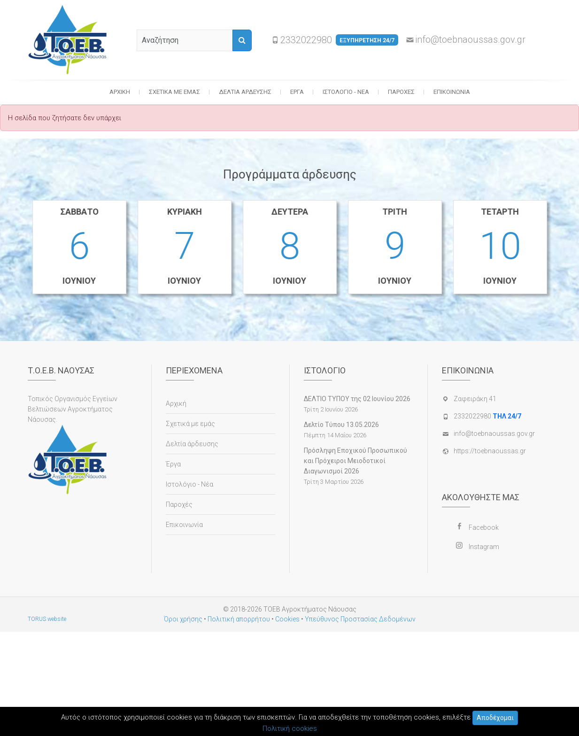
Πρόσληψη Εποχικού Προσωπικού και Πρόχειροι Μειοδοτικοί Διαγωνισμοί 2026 (355, 461)
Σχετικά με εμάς (174, 91)
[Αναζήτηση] (242, 40)
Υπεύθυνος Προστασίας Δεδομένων (360, 619)
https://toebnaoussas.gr (490, 451)
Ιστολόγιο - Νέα (346, 91)
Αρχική (119, 91)
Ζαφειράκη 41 (475, 399)
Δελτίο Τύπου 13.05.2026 (341, 424)
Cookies (287, 619)
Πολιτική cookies (289, 728)
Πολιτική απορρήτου (239, 619)
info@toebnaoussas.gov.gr (470, 39)
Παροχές (401, 91)
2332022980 (339, 40)
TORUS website (47, 619)
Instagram (484, 546)
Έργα (297, 91)
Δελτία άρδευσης (245, 91)
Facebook (484, 527)
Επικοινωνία (451, 91)
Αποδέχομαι (495, 717)
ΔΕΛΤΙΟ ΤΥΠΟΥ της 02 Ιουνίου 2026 (357, 399)
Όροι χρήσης (183, 619)
